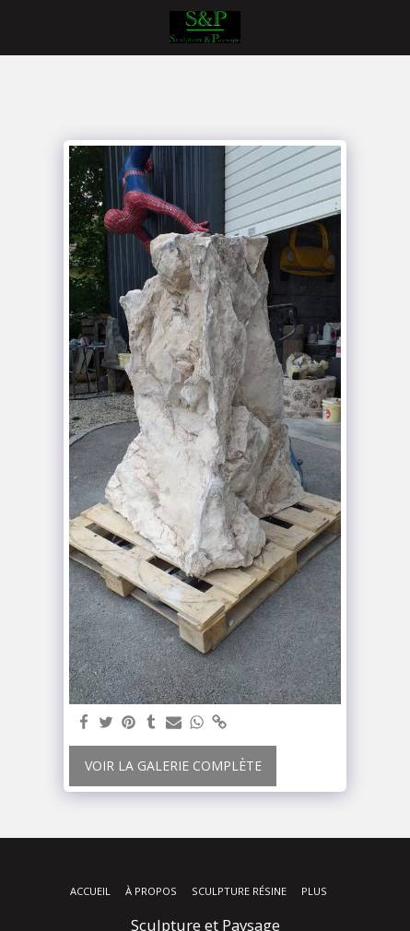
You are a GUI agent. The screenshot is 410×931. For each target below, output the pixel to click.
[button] (20, 26)
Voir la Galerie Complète (173, 765)
